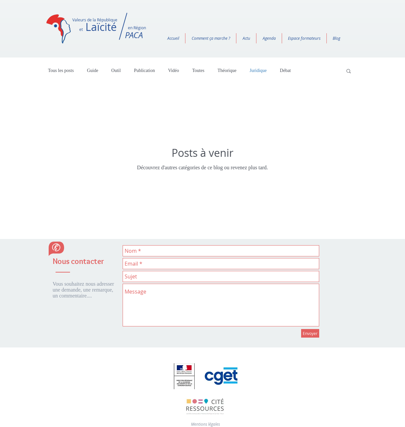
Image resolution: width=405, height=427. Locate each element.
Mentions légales (205, 424)
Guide (92, 70)
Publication (144, 70)
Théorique (227, 70)
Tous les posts (61, 70)
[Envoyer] (310, 333)
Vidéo (173, 70)
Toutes (198, 70)
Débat (285, 70)
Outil (116, 70)
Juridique (258, 70)
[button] (348, 71)
